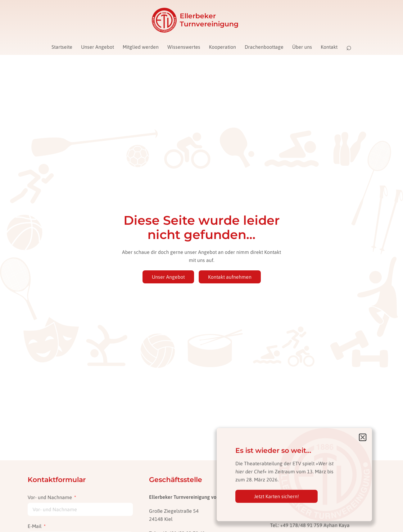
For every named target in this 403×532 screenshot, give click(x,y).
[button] (363, 437)
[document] (201, 266)
